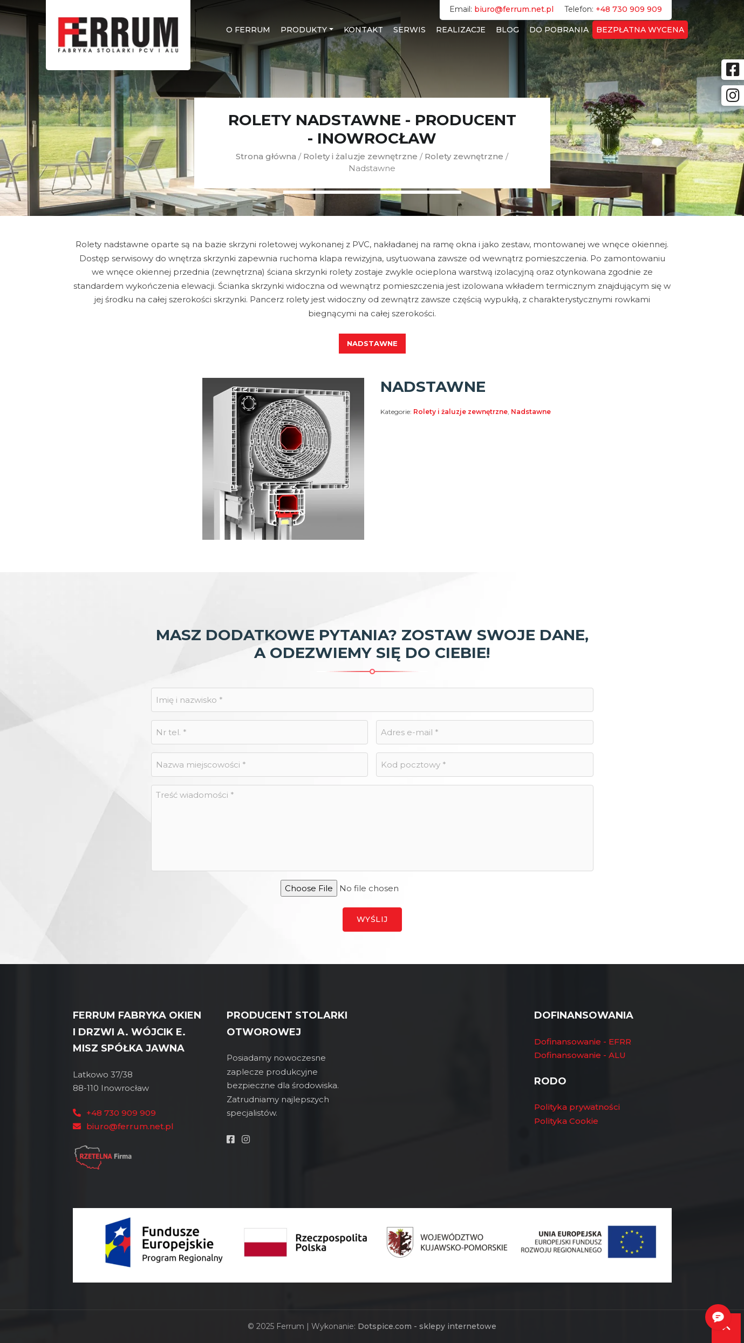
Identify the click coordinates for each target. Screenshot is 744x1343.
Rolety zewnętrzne (464, 156)
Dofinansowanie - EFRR (582, 1041)
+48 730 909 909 (629, 9)
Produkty (304, 30)
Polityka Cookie (566, 1121)
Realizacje (461, 30)
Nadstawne (372, 343)
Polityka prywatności (577, 1107)
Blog (507, 30)
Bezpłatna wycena (640, 30)
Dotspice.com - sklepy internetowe (427, 1326)
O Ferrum (248, 30)
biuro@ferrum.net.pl (514, 9)
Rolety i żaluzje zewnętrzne (360, 156)
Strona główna (266, 156)
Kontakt (363, 30)
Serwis (409, 30)
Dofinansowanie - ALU (580, 1055)
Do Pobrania (559, 30)
